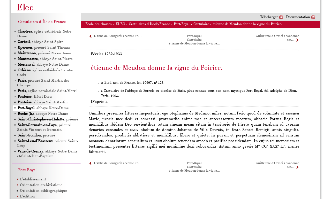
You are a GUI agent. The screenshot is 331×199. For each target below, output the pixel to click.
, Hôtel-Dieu (35, 97)
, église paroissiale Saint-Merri (47, 91)
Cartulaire (201, 24)
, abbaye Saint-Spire (40, 42)
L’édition (27, 196)
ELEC (120, 24)
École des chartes (98, 24)
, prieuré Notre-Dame (44, 53)
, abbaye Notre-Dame (43, 65)
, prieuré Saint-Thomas (44, 48)
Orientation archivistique (41, 185)
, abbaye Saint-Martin (43, 102)
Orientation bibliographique (43, 191)
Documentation (298, 17)
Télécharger (269, 17)
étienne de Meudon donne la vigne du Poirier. (247, 24)
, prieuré (48, 119)
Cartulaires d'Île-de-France (149, 24)
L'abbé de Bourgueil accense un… (117, 36)
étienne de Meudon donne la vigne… (194, 43)
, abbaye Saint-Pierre (45, 59)
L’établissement (33, 179)
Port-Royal (182, 24)
